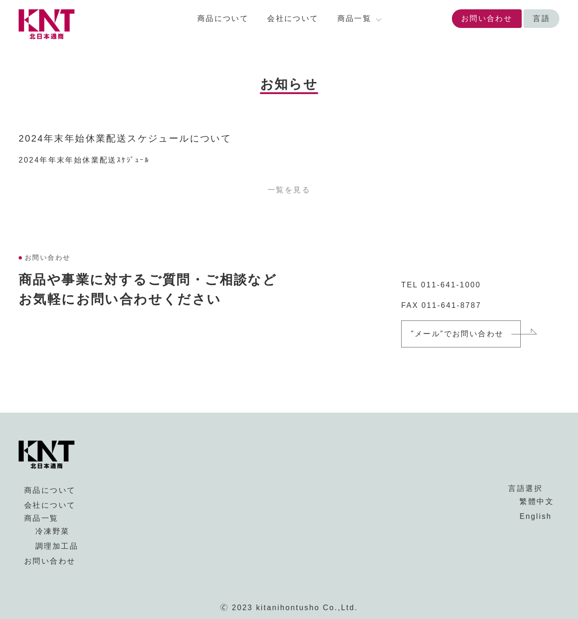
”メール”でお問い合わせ (457, 334)
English (535, 516)
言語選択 (525, 488)
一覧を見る (289, 190)
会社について (292, 18)
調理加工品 (56, 546)
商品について (223, 18)
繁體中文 (536, 501)
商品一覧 (41, 518)
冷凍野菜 (52, 531)
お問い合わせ (486, 18)
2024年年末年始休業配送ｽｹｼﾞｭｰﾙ (84, 160)
